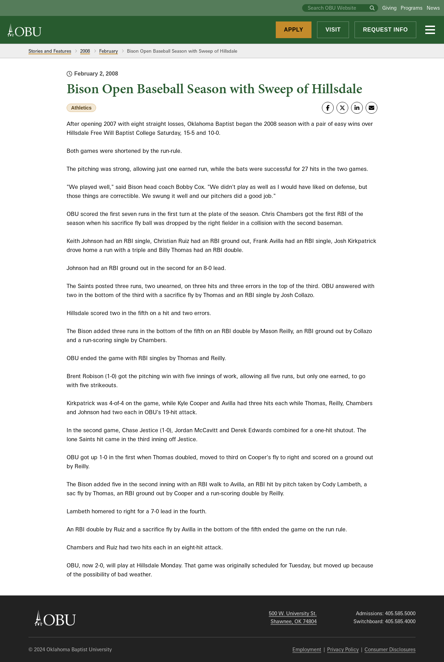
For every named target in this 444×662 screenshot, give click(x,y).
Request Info (385, 30)
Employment (306, 649)
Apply (294, 30)
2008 (85, 51)
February (108, 51)
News (433, 8)
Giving (389, 8)
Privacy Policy (343, 649)
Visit (333, 30)
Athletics (81, 108)
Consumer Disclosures (390, 649)
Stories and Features (49, 51)
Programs (411, 8)
